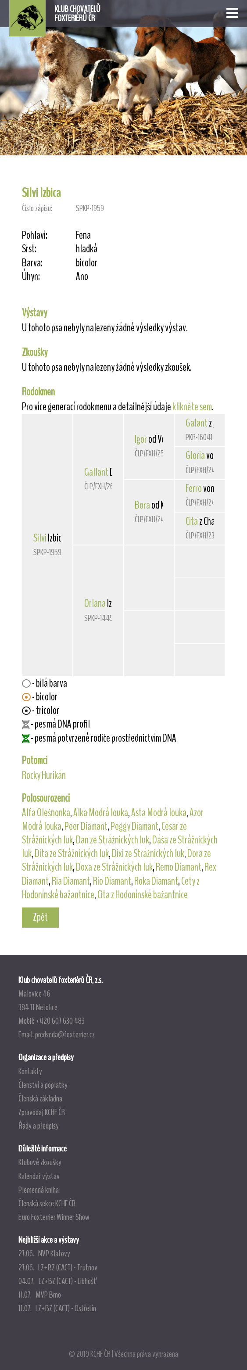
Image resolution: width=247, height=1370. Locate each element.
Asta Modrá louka (158, 812)
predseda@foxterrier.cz (65, 1034)
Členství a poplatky (43, 1085)
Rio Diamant (112, 881)
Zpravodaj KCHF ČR (41, 1112)
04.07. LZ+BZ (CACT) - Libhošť (57, 1281)
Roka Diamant (156, 881)
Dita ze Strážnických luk (72, 853)
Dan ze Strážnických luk (112, 839)
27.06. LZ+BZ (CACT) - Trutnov (57, 1267)
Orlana (95, 603)
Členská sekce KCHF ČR (46, 1203)
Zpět (40, 917)
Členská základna (40, 1098)
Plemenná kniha (38, 1190)
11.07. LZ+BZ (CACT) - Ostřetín (57, 1308)
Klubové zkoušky (39, 1162)
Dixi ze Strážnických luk (148, 853)
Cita (192, 521)
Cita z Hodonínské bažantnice (142, 894)
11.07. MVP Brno (39, 1294)
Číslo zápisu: (37, 208)
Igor (141, 439)
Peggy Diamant (134, 826)
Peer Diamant (85, 826)
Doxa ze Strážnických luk (114, 867)
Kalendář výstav (39, 1176)
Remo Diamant (178, 867)
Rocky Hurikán (44, 775)
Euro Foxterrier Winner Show (53, 1217)
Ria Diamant (71, 881)
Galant (197, 423)
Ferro (194, 488)
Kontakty (30, 1071)
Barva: (32, 263)
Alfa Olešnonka (46, 812)
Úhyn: (31, 276)
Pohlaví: (34, 235)
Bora (142, 505)
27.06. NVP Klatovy (44, 1253)
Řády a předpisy (38, 1125)
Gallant (96, 472)
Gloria (195, 455)
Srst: (29, 249)
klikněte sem (192, 406)
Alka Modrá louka (100, 812)
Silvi (40, 538)
